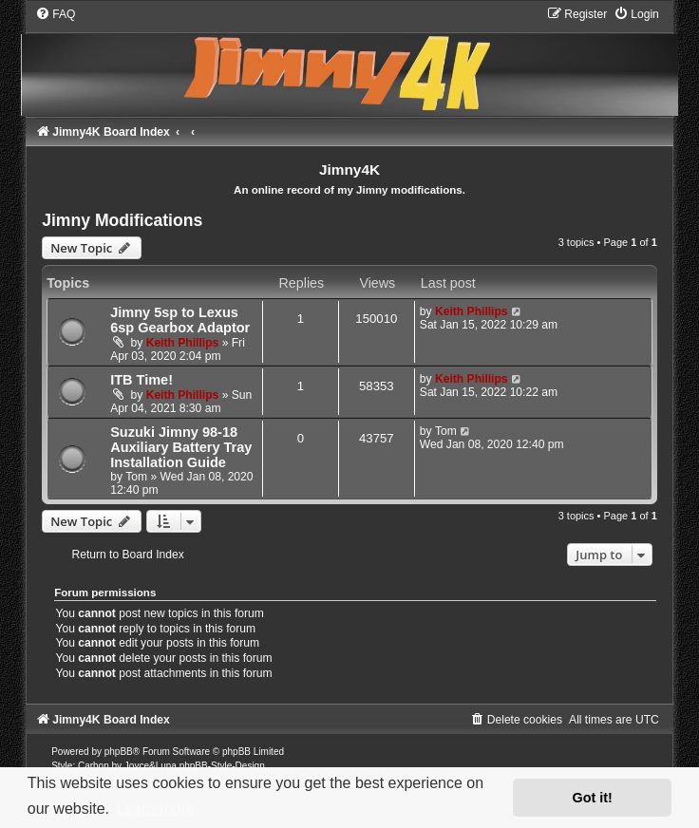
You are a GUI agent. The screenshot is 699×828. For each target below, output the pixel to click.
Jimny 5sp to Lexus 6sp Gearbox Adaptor (180, 320)
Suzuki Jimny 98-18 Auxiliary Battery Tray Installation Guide (181, 447)
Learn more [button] (156, 808)
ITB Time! (141, 379)
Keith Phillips (182, 342)
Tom (136, 476)
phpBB (118, 751)
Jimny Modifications (122, 220)
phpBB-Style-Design (222, 766)
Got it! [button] (593, 797)
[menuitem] (55, 14)
